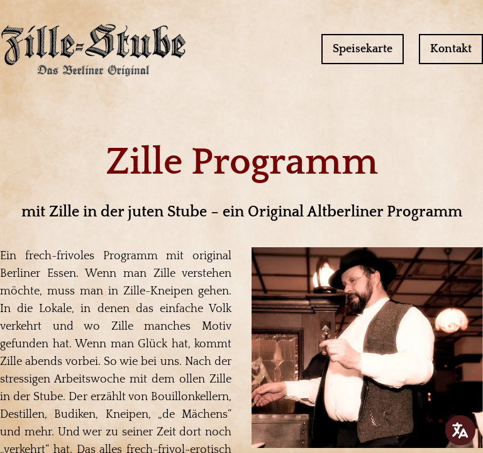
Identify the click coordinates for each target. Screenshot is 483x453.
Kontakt (451, 49)
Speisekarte (362, 49)
